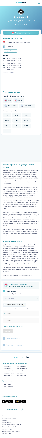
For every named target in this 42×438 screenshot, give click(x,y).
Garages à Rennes (21, 375)
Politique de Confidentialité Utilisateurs (11, 424)
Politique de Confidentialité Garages (10, 427)
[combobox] (21, 299)
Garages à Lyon (7, 368)
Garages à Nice (20, 373)
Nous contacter (6, 416)
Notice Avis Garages (7, 429)
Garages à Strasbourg (22, 368)
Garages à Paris (7, 366)
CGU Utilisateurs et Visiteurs (9, 418)
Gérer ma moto (7, 384)
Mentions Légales (6, 422)
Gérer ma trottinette (8, 391)
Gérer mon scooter (8, 386)
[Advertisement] (21, 148)
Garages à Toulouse (21, 366)
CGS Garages (5, 420)
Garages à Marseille (8, 371)
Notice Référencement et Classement (11, 431)
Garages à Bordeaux (9, 373)
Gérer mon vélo (7, 388)
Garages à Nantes (8, 375)
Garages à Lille (20, 371)
